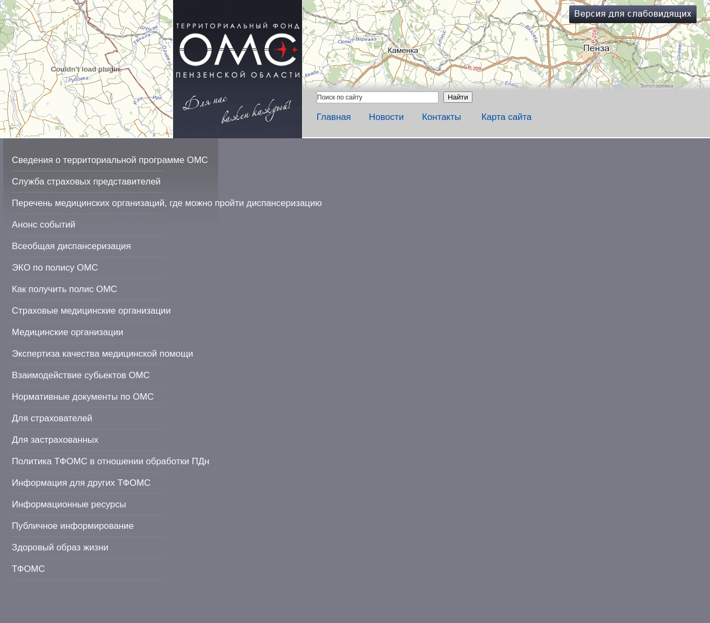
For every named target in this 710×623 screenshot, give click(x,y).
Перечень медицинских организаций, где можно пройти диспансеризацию (167, 203)
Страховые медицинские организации (91, 311)
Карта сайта (507, 117)
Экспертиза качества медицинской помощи (102, 354)
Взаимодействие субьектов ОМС (81, 375)
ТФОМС (28, 569)
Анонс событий (43, 225)
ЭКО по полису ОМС (55, 268)
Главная (334, 117)
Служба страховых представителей (86, 181)
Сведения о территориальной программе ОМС (110, 160)
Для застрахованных (55, 440)
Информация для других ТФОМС (81, 483)
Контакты (441, 117)
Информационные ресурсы (69, 504)
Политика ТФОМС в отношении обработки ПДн (110, 461)
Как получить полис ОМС (64, 289)
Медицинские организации (67, 332)
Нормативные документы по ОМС (83, 397)
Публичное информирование (73, 526)
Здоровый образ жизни (60, 547)
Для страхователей (52, 418)
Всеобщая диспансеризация (71, 246)
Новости (386, 117)
